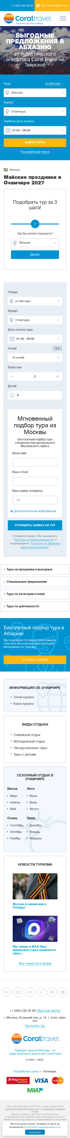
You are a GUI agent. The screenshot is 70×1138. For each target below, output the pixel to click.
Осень (12, 818)
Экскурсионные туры (30, 748)
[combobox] (49, 84)
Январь (34, 832)
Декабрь (35, 825)
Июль (33, 802)
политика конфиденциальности (21, 1109)
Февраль (35, 838)
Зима (31, 818)
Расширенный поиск (35, 151)
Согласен (35, 1132)
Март (13, 796)
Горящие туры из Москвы (32, 1050)
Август (34, 809)
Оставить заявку (35, 659)
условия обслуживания (53, 1109)
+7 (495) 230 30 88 (22, 5)
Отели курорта (24, 697)
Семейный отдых (27, 735)
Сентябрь (17, 825)
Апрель (15, 802)
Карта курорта (24, 703)
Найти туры (35, 142)
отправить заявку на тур (35, 525)
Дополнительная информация (35, 511)
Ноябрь (15, 838)
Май (13, 809)
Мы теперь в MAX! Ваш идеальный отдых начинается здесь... (34, 950)
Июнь (33, 796)
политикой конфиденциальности (43, 1127)
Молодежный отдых (29, 741)
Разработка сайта (26, 1071)
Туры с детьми (25, 754)
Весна (12, 789)
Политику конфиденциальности (33, 539)
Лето (31, 789)
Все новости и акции (35, 963)
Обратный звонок (48, 1010)
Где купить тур (35, 1026)
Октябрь (16, 832)
